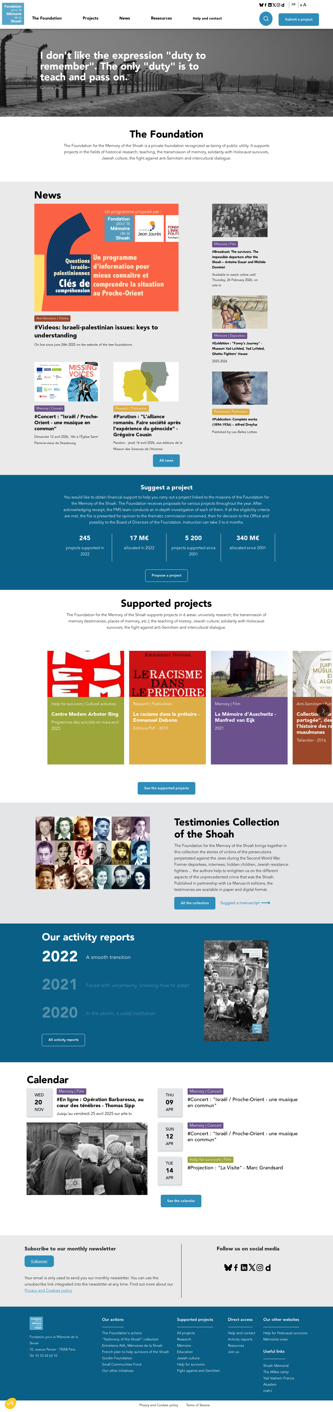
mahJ (267, 1390)
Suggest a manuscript (245, 903)
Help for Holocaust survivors (285, 1333)
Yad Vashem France (278, 1378)
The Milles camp (276, 1372)
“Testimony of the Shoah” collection (130, 1339)
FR (293, 4)
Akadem (270, 1384)
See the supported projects (166, 788)
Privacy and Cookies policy (48, 1291)
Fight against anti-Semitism (198, 1370)
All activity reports (63, 1040)
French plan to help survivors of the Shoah (135, 1352)
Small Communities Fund (121, 1364)
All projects (186, 1333)
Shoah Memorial (276, 1365)
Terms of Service (198, 1405)
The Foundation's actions (122, 1333)
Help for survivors (191, 1364)
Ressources (161, 18)
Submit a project (298, 18)
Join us (233, 1352)
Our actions (113, 1320)
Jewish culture (188, 1358)
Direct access (240, 1320)
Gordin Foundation (117, 1358)
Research (184, 1339)
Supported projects (195, 1320)
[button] (323, 710)
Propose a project (166, 575)
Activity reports (240, 1339)
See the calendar (181, 1201)
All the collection (195, 903)
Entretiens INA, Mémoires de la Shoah (132, 1345)
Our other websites (281, 1320)
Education (185, 1352)
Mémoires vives (275, 1339)
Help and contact (207, 18)
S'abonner (39, 1261)
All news (166, 460)
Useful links (274, 1352)
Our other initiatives (117, 1370)
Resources (236, 1345)
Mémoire (184, 1345)
